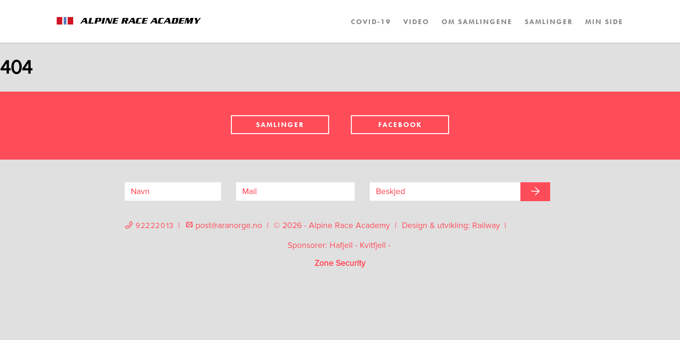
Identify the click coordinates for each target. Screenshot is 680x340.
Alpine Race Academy (139, 21)
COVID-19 (371, 21)
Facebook (400, 124)
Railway (487, 225)
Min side (604, 21)
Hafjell (341, 245)
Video (416, 21)
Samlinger (549, 21)
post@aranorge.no (230, 225)
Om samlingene (477, 21)
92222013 (157, 225)
